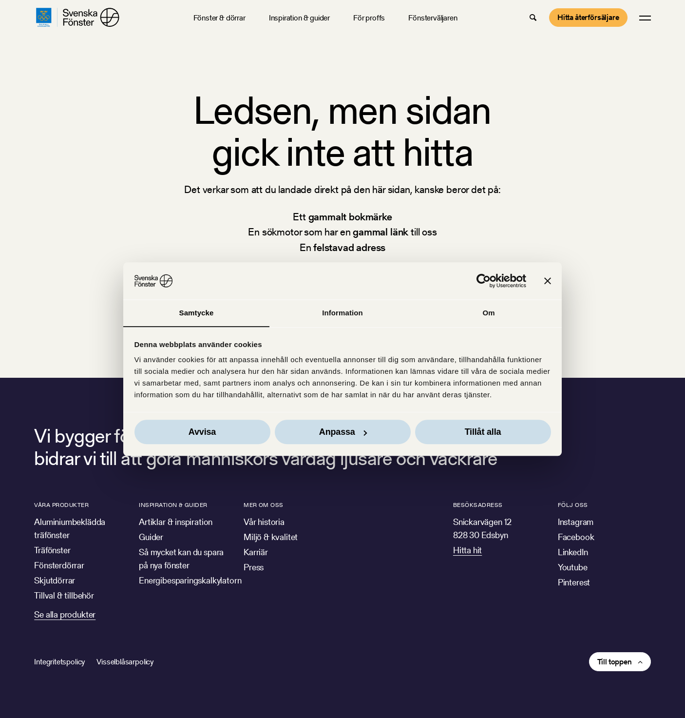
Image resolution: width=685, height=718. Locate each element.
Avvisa (202, 432)
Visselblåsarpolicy (124, 661)
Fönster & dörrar (219, 17)
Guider (151, 537)
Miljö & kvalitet (271, 537)
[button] (533, 17)
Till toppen (614, 661)
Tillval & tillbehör (64, 595)
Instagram (575, 522)
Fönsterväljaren (432, 17)
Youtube (573, 567)
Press (254, 567)
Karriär (256, 552)
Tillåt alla (483, 432)
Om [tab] (488, 313)
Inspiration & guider (299, 17)
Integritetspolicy (59, 661)
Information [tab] (342, 313)
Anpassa (343, 432)
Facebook (576, 537)
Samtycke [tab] (196, 313)
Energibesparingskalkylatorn (190, 580)
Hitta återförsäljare (588, 17)
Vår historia (264, 522)
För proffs (369, 17)
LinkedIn (573, 552)
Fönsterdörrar (59, 565)
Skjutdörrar (54, 580)
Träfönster (52, 550)
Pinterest (574, 582)
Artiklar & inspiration (175, 522)
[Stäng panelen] (547, 280)
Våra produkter (61, 505)
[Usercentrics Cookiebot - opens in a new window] (483, 280)
